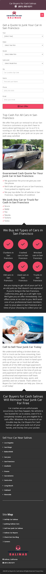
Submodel (6, 60)
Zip (4, 69)
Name (5, 78)
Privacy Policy (39, 571)
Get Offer (23, 106)
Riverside (7, 494)
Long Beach (8, 486)
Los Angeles (8, 443)
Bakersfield (8, 452)
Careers (7, 542)
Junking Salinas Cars (11, 524)
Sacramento (8, 476)
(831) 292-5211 (9, 563)
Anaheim (7, 466)
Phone (5, 87)
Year (4, 33)
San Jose (7, 457)
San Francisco (9, 461)
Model (5, 51)
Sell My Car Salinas (11, 519)
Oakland (7, 490)
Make (4, 42)
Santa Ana (8, 480)
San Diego (8, 447)
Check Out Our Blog (11, 537)
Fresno (6, 471)
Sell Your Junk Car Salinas (13, 528)
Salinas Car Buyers (11, 533)
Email (4, 96)
